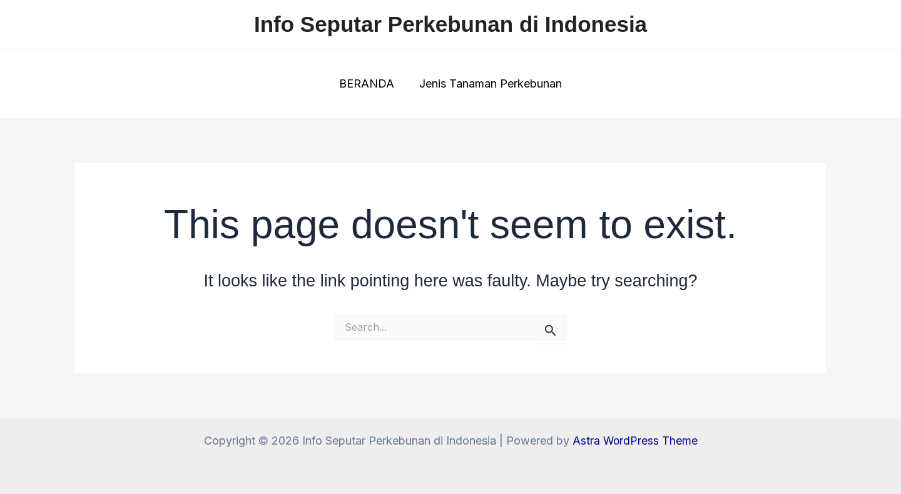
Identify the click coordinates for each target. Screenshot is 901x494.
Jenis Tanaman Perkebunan (489, 83)
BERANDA (367, 83)
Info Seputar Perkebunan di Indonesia (450, 24)
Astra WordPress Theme (635, 440)
